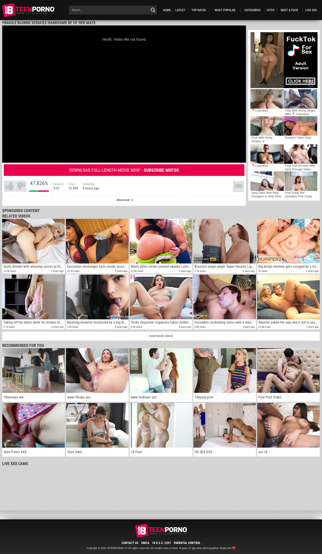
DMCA (145, 542)
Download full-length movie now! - (124, 170)
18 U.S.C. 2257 (161, 542)
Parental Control (187, 542)
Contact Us (130, 542)
